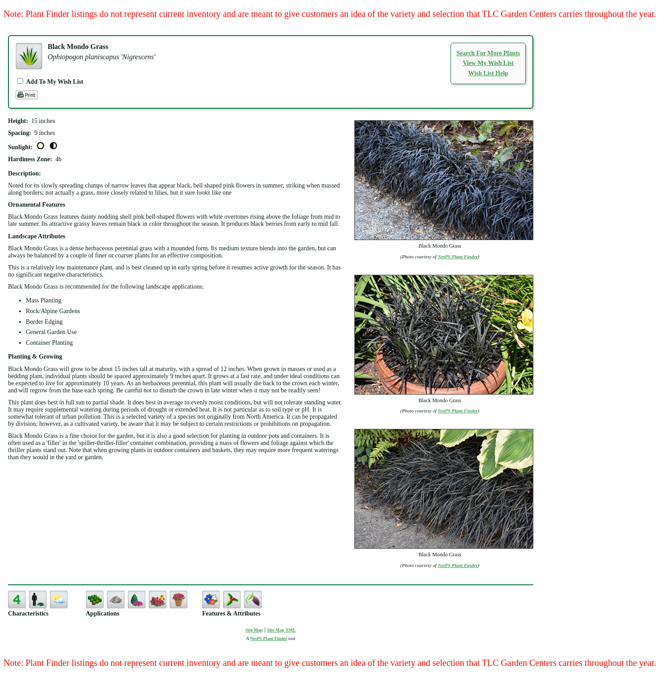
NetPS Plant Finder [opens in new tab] (268, 638)
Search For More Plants (488, 53)
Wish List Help (488, 73)
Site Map (254, 630)
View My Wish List (488, 63)
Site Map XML (281, 630)
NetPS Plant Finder (458, 256)
